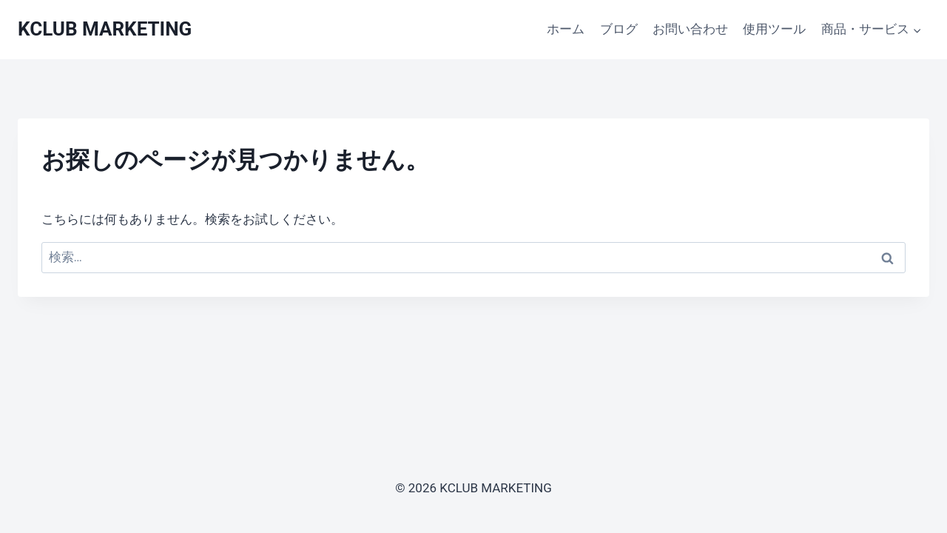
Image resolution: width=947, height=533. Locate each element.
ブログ (619, 28)
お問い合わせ (690, 28)
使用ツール (774, 28)
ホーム (565, 28)
